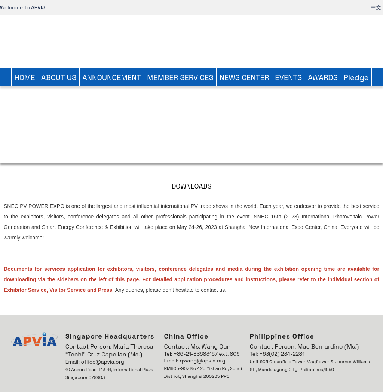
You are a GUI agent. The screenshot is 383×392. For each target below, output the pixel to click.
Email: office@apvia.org (94, 361)
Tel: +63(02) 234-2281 (277, 353)
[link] (191, 41)
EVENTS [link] (288, 77)
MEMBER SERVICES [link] (180, 77)
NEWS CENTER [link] (244, 77)
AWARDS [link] (323, 77)
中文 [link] (376, 7)
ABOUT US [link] (59, 77)
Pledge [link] (356, 77)
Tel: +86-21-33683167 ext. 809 (202, 353)
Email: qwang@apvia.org (195, 360)
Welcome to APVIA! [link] (23, 7)
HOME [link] (25, 77)
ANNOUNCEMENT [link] (111, 77)
